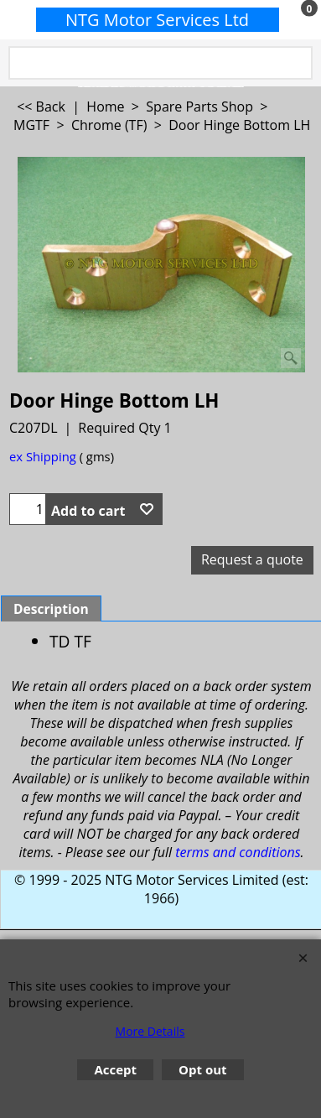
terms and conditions (237, 852)
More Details (150, 1031)
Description (51, 609)
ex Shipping (42, 456)
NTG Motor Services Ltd (157, 19)
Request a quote (252, 559)
